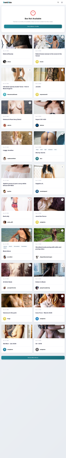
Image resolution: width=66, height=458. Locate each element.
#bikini (5, 248)
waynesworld (41, 94)
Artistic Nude (7, 282)
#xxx (55, 149)
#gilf (45, 149)
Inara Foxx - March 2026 (43, 313)
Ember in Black (40, 282)
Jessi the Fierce (40, 216)
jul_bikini (7, 257)
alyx (38, 158)
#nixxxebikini (16, 246)
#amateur (50, 149)
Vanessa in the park (10, 313)
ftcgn (6, 318)
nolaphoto (40, 222)
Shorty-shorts (40, 153)
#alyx (37, 149)
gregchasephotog (42, 287)
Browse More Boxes (33, 357)
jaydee (7, 191)
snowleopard (41, 191)
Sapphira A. (39, 183)
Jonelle (38, 87)
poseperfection (9, 287)
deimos (39, 125)
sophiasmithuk (9, 158)
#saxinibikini (24, 246)
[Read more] (16, 42)
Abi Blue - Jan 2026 (9, 343)
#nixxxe (5, 246)
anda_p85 (8, 222)
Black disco (7, 251)
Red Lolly (6, 216)
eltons (7, 61)
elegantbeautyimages (43, 257)
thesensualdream (10, 94)
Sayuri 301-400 (40, 119)
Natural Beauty (8, 54)
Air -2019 (38, 343)
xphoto (7, 125)
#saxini (10, 246)
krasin (39, 61)
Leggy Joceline (8, 150)
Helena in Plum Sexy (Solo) (12, 119)
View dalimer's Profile (33, 26)
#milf (41, 149)
